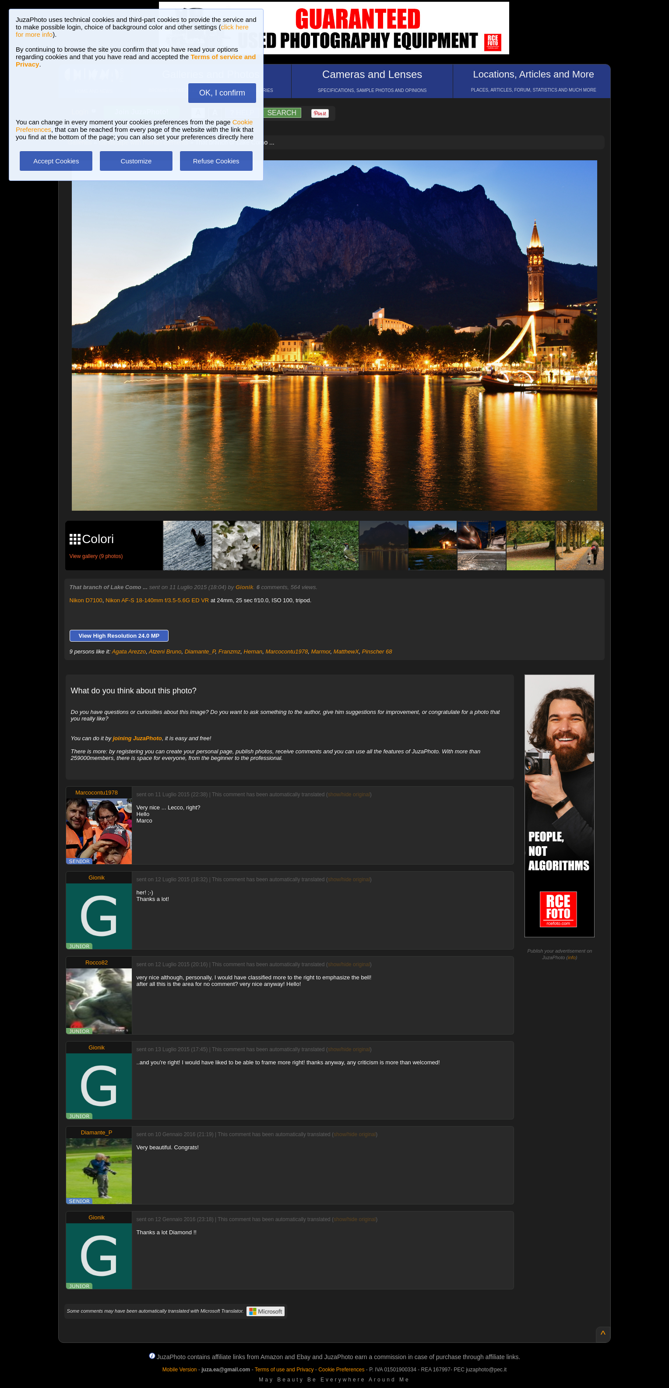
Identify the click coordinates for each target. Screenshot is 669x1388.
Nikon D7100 (86, 600)
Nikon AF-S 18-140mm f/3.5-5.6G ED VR (157, 600)
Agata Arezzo (129, 651)
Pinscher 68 (377, 651)
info (572, 957)
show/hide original (349, 794)
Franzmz (229, 651)
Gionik (244, 587)
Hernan (253, 651)
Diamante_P (200, 651)
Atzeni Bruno (165, 651)
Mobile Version (179, 1370)
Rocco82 (96, 962)
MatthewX (346, 651)
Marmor (321, 651)
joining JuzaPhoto (137, 738)
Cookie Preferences (341, 1370)
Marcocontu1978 (286, 651)
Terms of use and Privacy (284, 1370)
